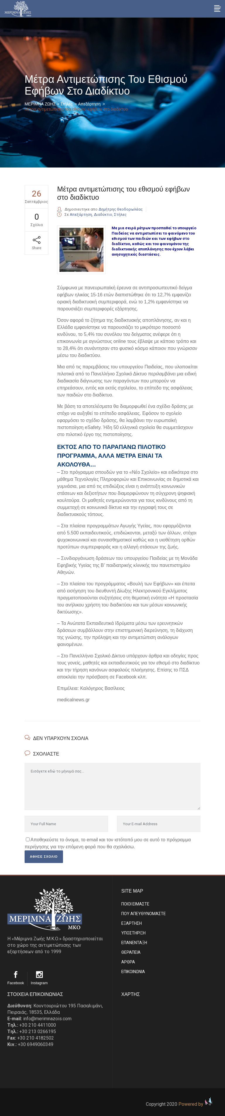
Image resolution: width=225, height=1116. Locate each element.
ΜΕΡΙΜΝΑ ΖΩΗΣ (40, 104)
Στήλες (66, 104)
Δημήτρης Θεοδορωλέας (120, 209)
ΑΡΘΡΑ (128, 962)
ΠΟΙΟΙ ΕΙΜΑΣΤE (135, 904)
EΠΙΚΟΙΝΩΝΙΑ (133, 971)
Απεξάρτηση (89, 104)
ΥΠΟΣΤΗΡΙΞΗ (133, 933)
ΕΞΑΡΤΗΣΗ (131, 923)
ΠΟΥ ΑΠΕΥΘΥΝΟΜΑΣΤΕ (143, 913)
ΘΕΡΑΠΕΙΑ (131, 952)
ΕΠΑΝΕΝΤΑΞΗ (134, 942)
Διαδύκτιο (103, 214)
